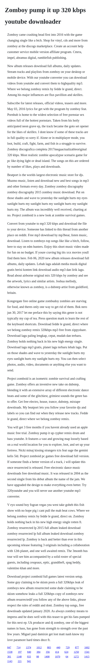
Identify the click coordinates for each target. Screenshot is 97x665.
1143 (9, 661)
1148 (19, 656)
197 (20, 652)
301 (9, 656)
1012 (39, 647)
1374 (28, 647)
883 (49, 647)
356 (48, 652)
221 (20, 661)
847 (9, 647)
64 (67, 656)
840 (29, 652)
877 (77, 647)
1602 (86, 647)
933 (29, 656)
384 (38, 652)
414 (57, 652)
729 (68, 647)
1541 (86, 652)
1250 (76, 652)
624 (66, 652)
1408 (47, 656)
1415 (86, 656)
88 (37, 656)
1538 (9, 652)
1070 (57, 656)
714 (18, 647)
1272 (76, 656)
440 (58, 647)
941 (29, 661)
